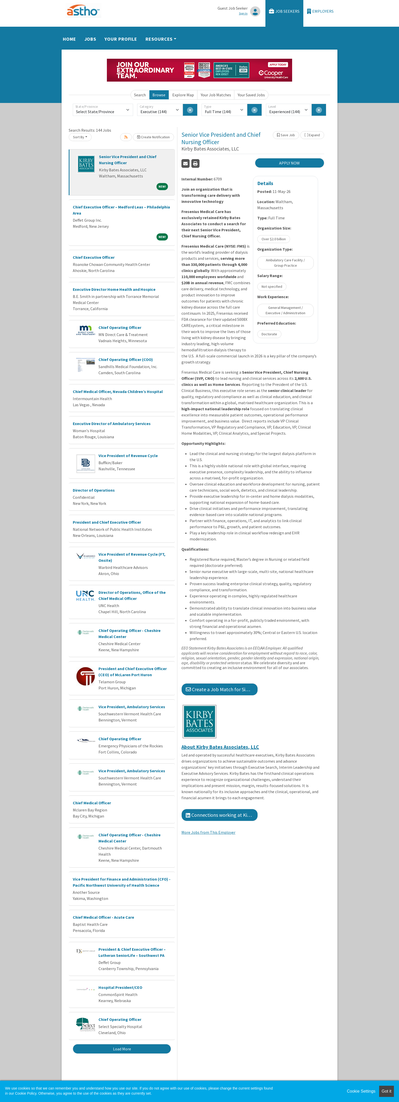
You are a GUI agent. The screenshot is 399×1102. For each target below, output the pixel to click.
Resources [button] (159, 39)
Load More (122, 1048)
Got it (386, 1091)
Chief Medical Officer (92, 802)
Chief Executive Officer (94, 257)
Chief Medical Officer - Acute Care (103, 917)
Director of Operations (94, 490)
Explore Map (183, 94)
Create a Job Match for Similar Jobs (222, 689)
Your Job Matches (216, 94)
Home (69, 39)
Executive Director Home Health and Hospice (114, 289)
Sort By (78, 137)
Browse (158, 94)
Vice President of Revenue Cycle (128, 455)
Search (140, 94)
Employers (320, 11)
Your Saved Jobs (251, 94)
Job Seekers (284, 11)
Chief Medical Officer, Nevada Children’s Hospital (118, 391)
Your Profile (121, 39)
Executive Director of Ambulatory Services (112, 423)
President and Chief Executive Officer (107, 522)
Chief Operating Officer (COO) (125, 359)
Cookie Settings (361, 1091)
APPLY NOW (289, 162)
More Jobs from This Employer (208, 832)
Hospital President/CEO (120, 987)
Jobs (90, 39)
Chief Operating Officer (119, 327)
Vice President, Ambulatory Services (131, 706)
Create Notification (153, 137)
